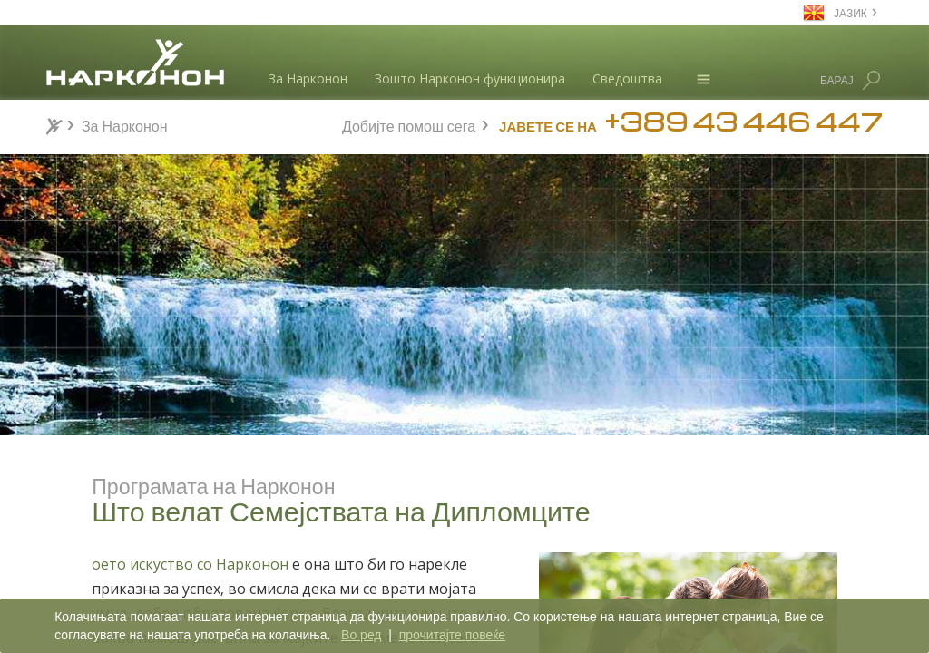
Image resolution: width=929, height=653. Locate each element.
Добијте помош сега (408, 123)
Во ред (361, 635)
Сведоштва (627, 78)
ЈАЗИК (850, 12)
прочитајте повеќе (452, 635)
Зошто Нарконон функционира (470, 78)
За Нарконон (308, 78)
